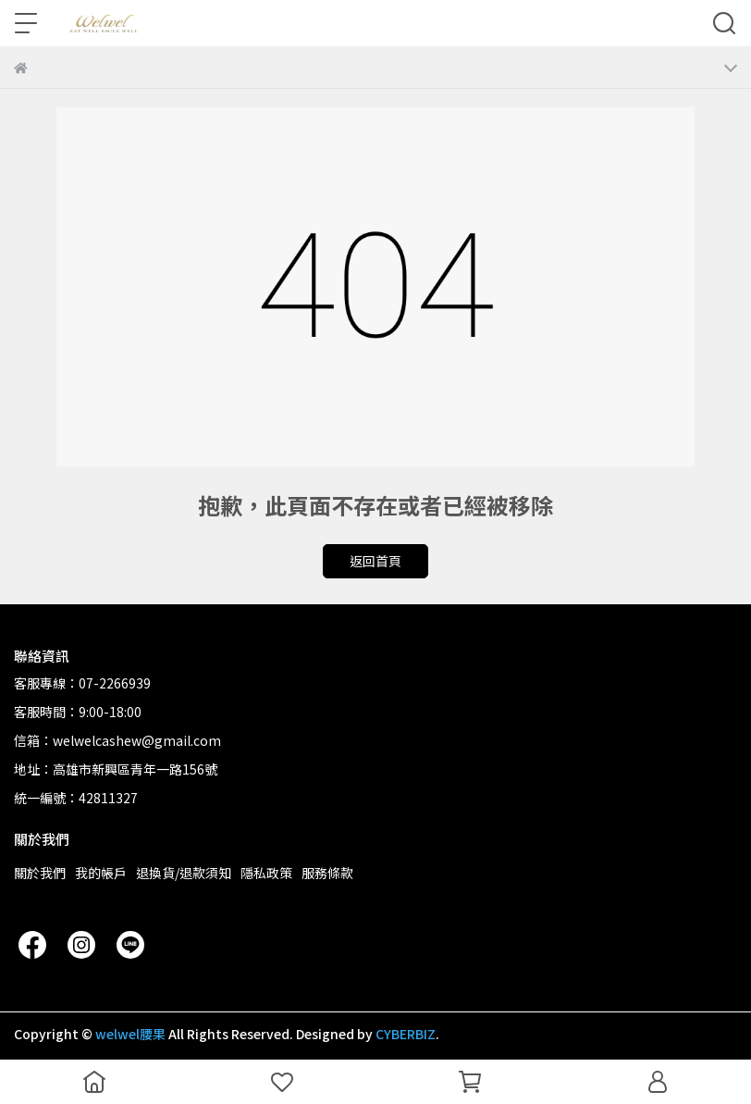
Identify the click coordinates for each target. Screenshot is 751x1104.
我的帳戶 (101, 872)
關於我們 (40, 872)
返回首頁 (375, 561)
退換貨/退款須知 (183, 872)
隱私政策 (266, 872)
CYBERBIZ (406, 1033)
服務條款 (327, 872)
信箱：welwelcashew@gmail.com (117, 740)
